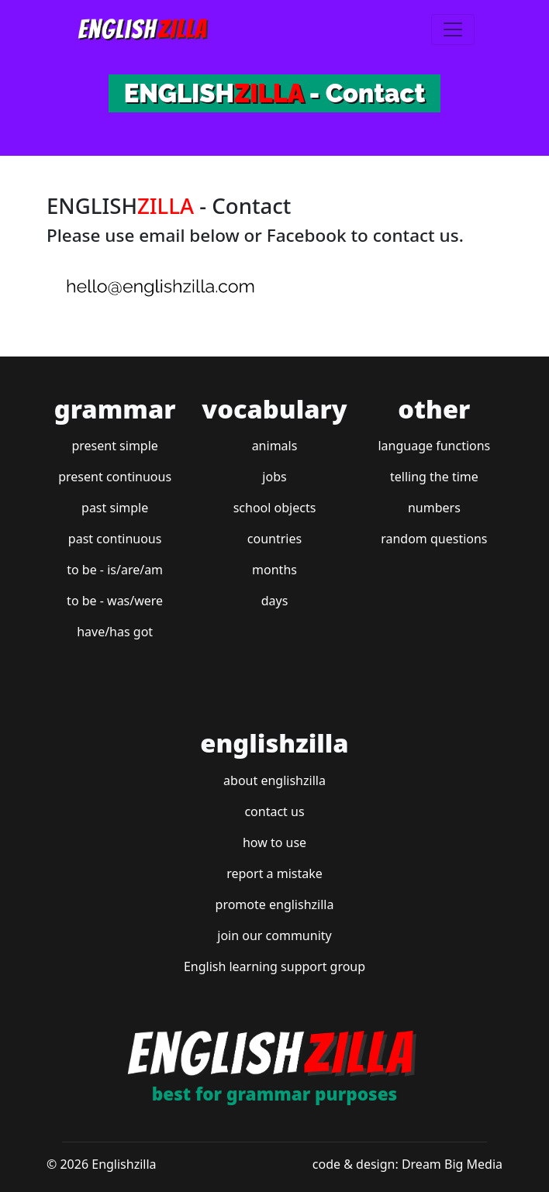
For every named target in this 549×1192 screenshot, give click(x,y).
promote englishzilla (275, 904)
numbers (434, 507)
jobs (274, 476)
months (274, 569)
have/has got (115, 631)
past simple (114, 507)
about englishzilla (274, 780)
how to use (274, 842)
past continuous (115, 538)
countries (274, 538)
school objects (274, 507)
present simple (114, 445)
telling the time (434, 476)
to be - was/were (115, 600)
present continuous (114, 476)
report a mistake (274, 873)
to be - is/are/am (115, 569)
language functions (434, 445)
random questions (434, 538)
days (274, 600)
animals (275, 445)
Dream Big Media (452, 1164)
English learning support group (274, 966)
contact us (274, 811)
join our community (274, 935)
